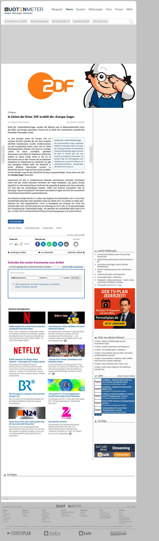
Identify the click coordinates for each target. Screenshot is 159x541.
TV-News (44, 512)
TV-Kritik (82, 514)
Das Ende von (100, 21)
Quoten (80, 9)
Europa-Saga (48, 228)
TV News (51, 526)
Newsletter (6, 514)
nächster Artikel (76, 252)
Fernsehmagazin (25, 526)
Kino (109, 9)
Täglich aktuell (65, 516)
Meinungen (96, 9)
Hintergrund (26, 512)
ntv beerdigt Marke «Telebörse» (109, 277)
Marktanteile (65, 514)
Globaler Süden (81, 21)
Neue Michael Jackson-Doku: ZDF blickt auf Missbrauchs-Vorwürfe (113, 354)
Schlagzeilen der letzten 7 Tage (109, 285)
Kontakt (121, 516)
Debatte (82, 512)
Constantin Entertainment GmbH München (113, 381)
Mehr (129, 9)
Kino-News (103, 512)
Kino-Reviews (84, 516)
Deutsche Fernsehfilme (117, 526)
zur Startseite (45, 252)
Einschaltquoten (60, 526)
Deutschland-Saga (32, 228)
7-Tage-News (7, 518)
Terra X (59, 228)
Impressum (122, 523)
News (69, 9)
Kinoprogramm (104, 526)
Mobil (5, 516)
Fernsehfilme (85, 526)
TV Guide (69, 526)
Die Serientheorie (39, 21)
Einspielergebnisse (105, 516)
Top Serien (128, 526)
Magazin (57, 9)
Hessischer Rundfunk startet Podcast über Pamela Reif (113, 255)
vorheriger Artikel (17, 252)
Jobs (120, 514)
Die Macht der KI (60, 21)
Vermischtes (45, 514)
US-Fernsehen (46, 521)
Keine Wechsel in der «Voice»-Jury (111, 364)
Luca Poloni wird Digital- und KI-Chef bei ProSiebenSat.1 (112, 265)
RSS (4, 512)
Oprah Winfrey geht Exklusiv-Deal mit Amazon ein (115, 260)
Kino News (9, 526)
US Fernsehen (44, 526)
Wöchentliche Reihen (67, 512)
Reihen (24, 514)
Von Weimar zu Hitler (16, 21)
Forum (119, 9)
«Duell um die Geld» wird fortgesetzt (111, 274)
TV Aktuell (16, 526)
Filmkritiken (35, 526)
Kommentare (16, 221)
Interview (25, 516)
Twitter (5, 521)
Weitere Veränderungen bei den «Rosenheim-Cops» (114, 270)
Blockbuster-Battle (105, 518)
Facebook (6, 520)
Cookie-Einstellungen (125, 521)
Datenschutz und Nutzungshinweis (124, 518)
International (46, 518)
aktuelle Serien (94, 526)
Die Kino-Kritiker (104, 514)
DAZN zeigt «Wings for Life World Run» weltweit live (112, 368)
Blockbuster (76, 526)
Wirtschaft (45, 516)
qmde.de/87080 (79, 235)
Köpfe (43, 520)
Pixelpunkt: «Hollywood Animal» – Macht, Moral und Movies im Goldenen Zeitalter (115, 281)
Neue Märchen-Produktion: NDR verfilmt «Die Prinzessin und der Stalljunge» (113, 359)
